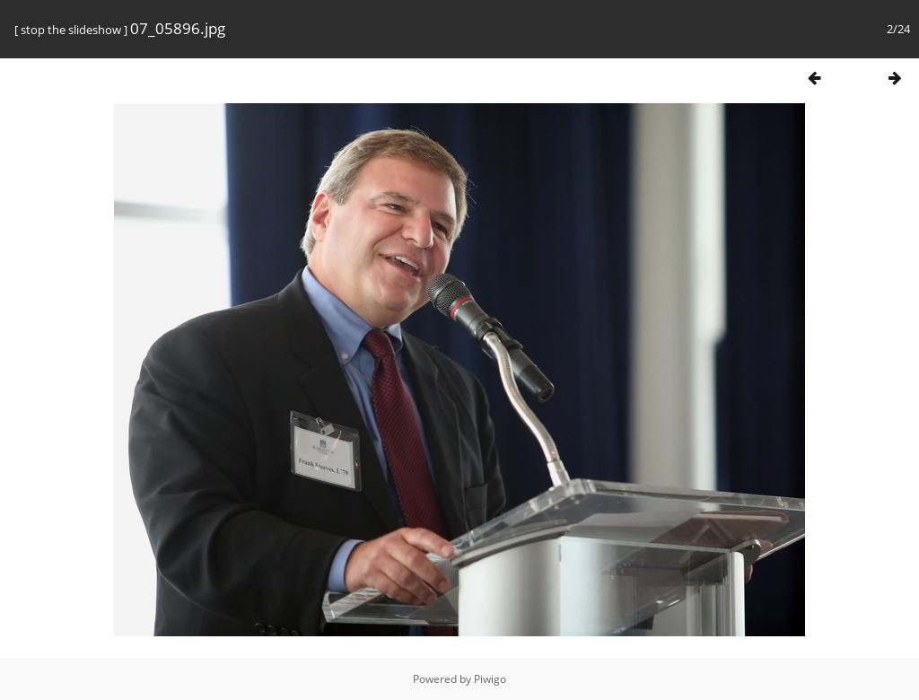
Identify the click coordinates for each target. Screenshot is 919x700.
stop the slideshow (71, 30)
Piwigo (490, 679)
